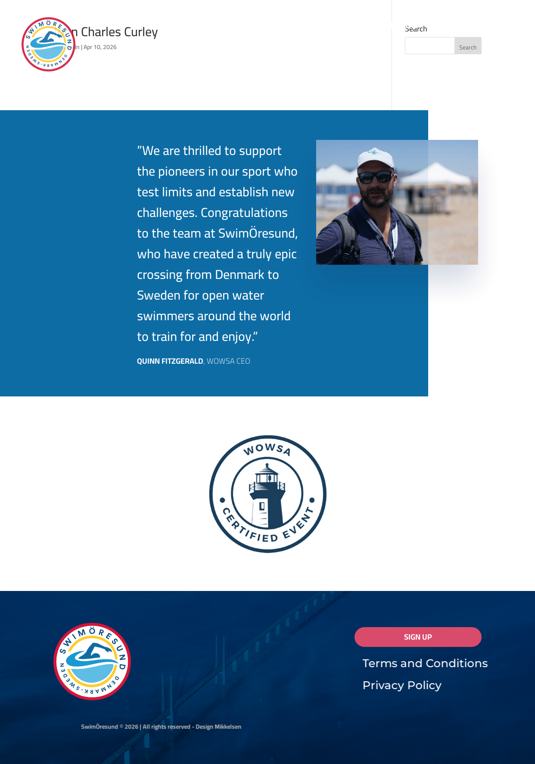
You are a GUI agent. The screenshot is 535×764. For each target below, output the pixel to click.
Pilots (403, 27)
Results (259, 27)
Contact (488, 27)
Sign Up (418, 637)
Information (198, 27)
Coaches (443, 27)
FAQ (301, 27)
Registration (345, 27)
